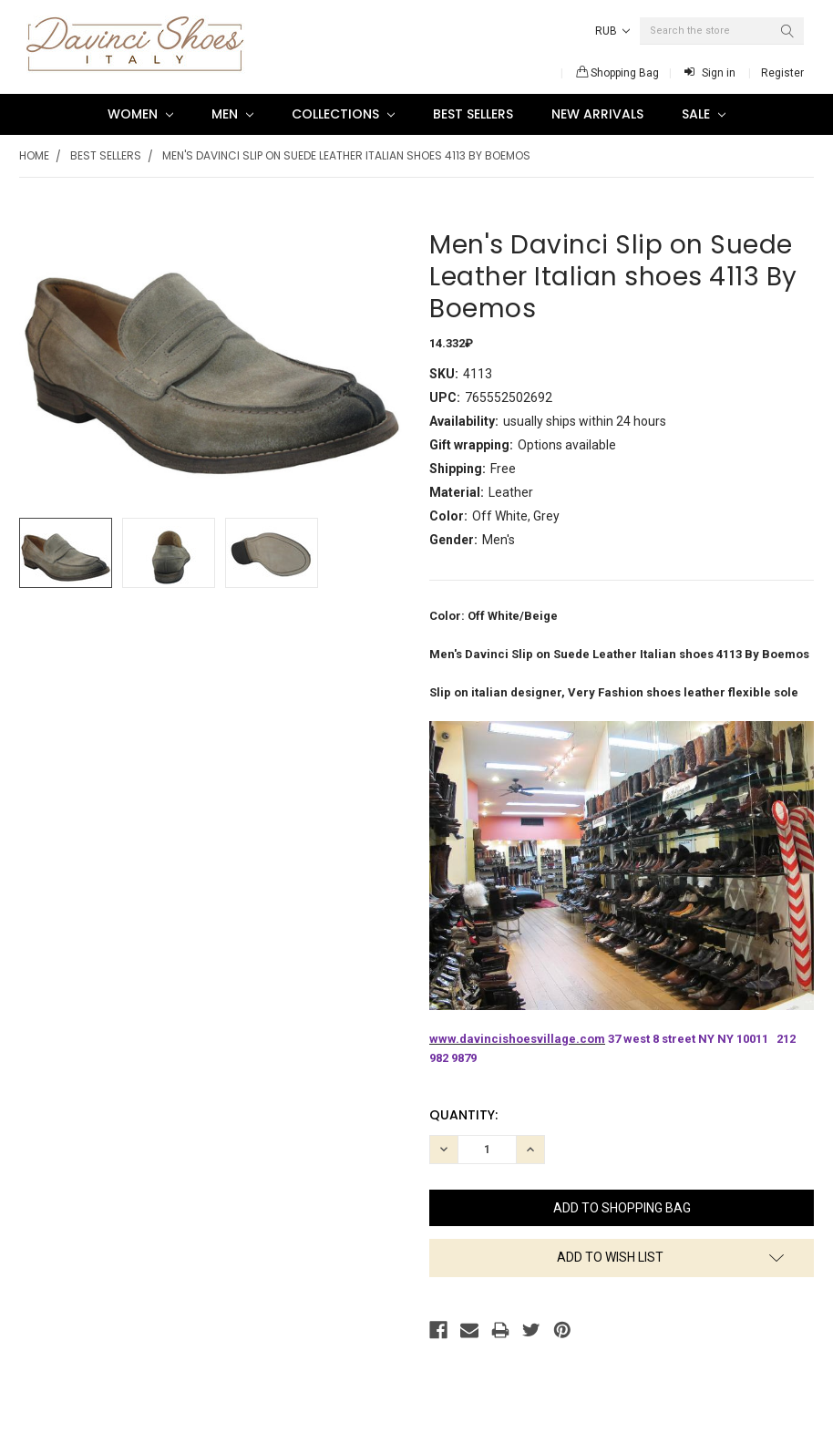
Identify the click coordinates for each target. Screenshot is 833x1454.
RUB (612, 31)
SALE (703, 114)
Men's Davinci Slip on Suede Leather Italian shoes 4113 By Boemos (346, 155)
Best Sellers (473, 114)
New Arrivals (597, 114)
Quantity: (463, 1115)
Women (140, 114)
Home (34, 155)
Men (232, 114)
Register (782, 73)
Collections (343, 114)
